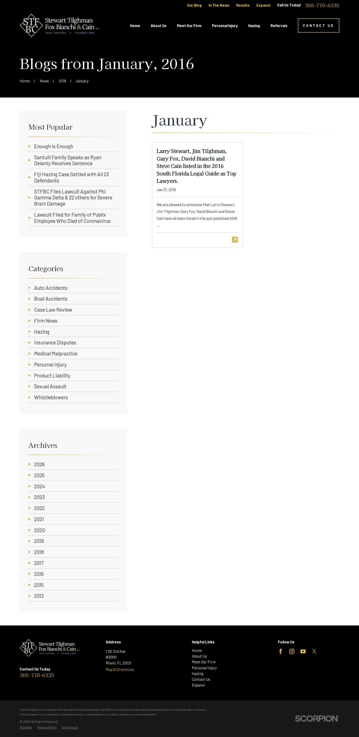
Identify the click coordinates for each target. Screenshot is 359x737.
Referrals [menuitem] (279, 25)
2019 (39, 541)
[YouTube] (303, 651)
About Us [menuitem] (158, 25)
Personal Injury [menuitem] (225, 25)
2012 (39, 596)
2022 (39, 508)
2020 (39, 530)
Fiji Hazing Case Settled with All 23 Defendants (71, 177)
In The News (219, 5)
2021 (39, 519)
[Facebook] (280, 651)
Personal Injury (50, 364)
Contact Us (318, 25)
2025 (39, 475)
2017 (39, 563)
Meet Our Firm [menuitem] (189, 25)
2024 (39, 486)
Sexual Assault (50, 386)
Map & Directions (120, 669)
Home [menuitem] (135, 25)
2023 (39, 497)
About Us (199, 656)
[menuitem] (26, 727)
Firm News (45, 321)
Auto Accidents (51, 288)
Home (197, 650)
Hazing (41, 332)
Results (243, 5)
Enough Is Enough (53, 146)
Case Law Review (53, 310)
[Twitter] (314, 651)
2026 (39, 464)
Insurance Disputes (55, 342)
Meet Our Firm (204, 661)
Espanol (263, 5)
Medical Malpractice (55, 353)
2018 (39, 552)
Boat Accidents (51, 299)
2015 (39, 585)
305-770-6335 (322, 5)
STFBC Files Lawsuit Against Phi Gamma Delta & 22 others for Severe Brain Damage (73, 197)
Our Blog (194, 5)
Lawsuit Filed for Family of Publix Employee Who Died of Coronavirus (72, 218)
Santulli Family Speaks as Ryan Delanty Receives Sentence (67, 160)
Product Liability (52, 375)
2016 (39, 574)
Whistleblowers (51, 397)
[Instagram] (291, 651)
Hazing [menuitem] (254, 25)
